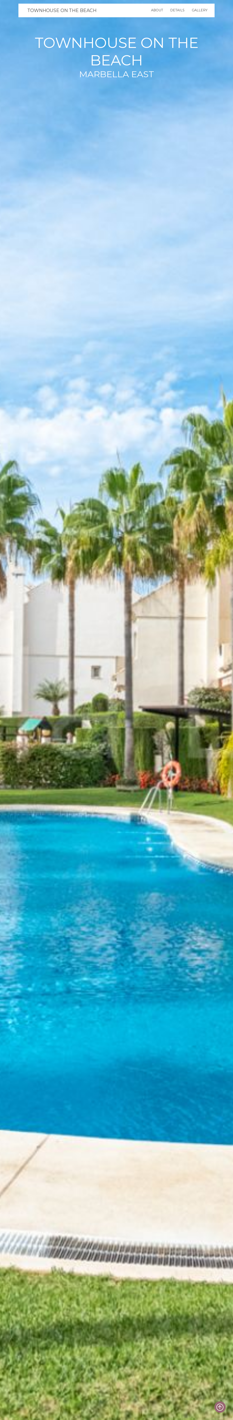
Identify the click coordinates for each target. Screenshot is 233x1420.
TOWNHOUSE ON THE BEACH (61, 10)
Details (177, 10)
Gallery (200, 10)
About (157, 10)
